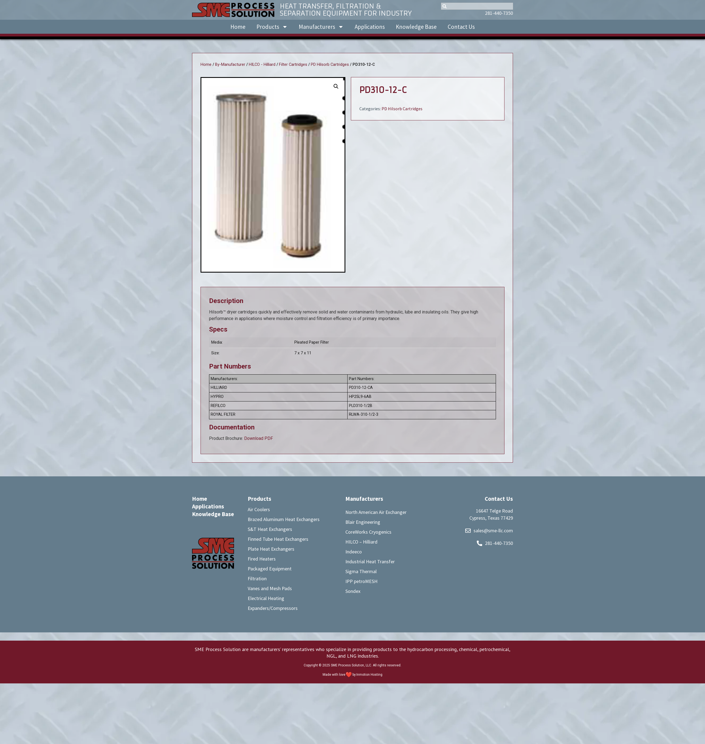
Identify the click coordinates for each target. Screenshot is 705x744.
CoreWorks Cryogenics (368, 532)
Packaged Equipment (270, 568)
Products (272, 26)
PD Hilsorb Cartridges (330, 64)
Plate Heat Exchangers (271, 549)
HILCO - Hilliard (262, 64)
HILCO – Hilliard (361, 542)
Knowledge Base (416, 26)
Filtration (257, 578)
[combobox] (477, 6)
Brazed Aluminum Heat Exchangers (284, 519)
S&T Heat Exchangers (270, 529)
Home (238, 26)
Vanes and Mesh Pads (270, 588)
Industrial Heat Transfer (370, 561)
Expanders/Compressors (273, 608)
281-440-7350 (499, 13)
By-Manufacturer (230, 64)
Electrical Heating (266, 598)
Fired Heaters (262, 559)
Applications (370, 26)
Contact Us (461, 26)
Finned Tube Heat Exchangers (278, 539)
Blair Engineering (362, 522)
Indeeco (353, 551)
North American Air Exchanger (376, 512)
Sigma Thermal (361, 571)
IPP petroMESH (361, 581)
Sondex (352, 591)
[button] (336, 86)
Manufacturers (321, 26)
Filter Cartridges (293, 64)
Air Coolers (259, 509)
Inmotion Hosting (369, 675)
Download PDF (258, 438)
